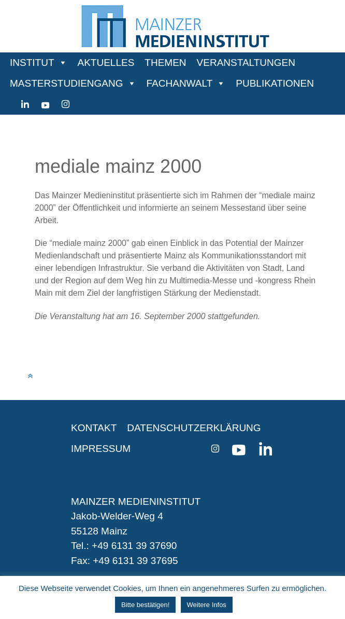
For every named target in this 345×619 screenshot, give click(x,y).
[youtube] (45, 104)
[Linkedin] (25, 104)
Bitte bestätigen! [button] (145, 605)
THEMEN (165, 62)
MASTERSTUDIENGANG (66, 83)
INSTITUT (32, 62)
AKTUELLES (106, 62)
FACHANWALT (180, 83)
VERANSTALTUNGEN (246, 62)
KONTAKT (94, 427)
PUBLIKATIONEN (275, 83)
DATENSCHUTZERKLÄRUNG (194, 427)
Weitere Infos (206, 605)
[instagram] (65, 104)
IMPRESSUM (101, 448)
